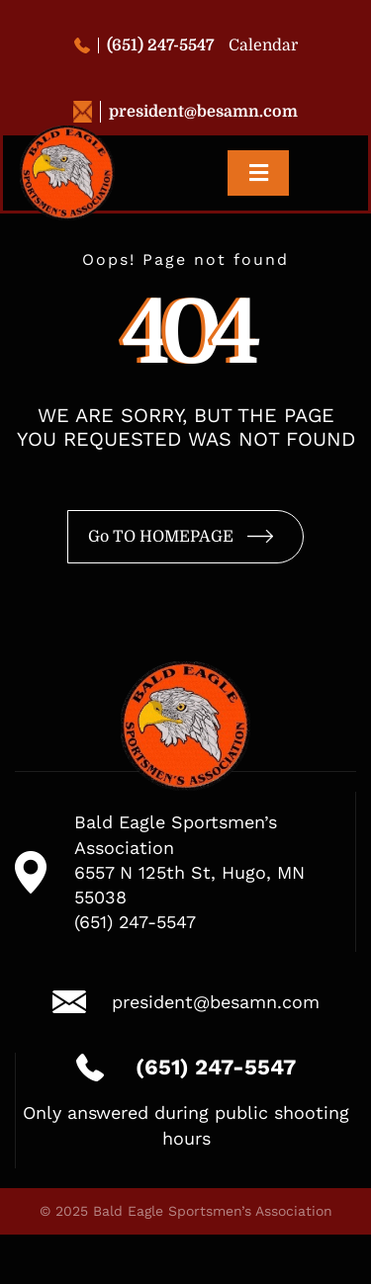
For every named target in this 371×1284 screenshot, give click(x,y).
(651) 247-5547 (144, 45)
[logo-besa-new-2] (67, 134)
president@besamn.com (185, 112)
